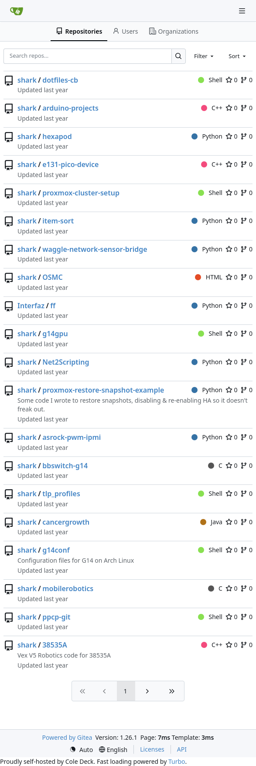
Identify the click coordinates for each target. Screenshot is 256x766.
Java (211, 522)
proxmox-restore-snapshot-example (103, 390)
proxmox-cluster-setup (80, 192)
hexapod (57, 136)
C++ (211, 108)
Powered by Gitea (67, 737)
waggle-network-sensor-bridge (94, 249)
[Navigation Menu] (243, 10)
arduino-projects (70, 108)
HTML (208, 277)
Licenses (152, 749)
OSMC (52, 277)
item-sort (58, 220)
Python (206, 136)
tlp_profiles (61, 493)
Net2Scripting (65, 362)
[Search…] (178, 56)
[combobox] (204, 56)
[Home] (16, 11)
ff (52, 305)
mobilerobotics (67, 588)
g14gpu (55, 333)
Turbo (176, 761)
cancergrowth (65, 522)
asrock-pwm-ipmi (71, 437)
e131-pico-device (70, 164)
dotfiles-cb (60, 80)
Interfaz (30, 305)
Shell (210, 80)
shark (27, 80)
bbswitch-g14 (65, 465)
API (182, 749)
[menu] (81, 749)
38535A (54, 645)
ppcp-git (56, 617)
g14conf (55, 550)
